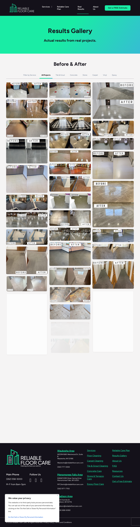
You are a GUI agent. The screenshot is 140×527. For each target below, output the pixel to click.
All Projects (45, 79)
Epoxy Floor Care (95, 484)
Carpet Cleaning (95, 461)
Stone (85, 79)
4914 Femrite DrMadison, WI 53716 (64, 501)
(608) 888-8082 (63, 510)
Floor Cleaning (94, 455)
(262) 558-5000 (14, 479)
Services (46, 7)
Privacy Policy (48, 522)
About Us (95, 8)
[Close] (57, 495)
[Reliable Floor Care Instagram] (41, 480)
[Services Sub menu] (52, 6)
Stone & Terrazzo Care (95, 477)
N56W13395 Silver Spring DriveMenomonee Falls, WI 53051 (69, 479)
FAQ (114, 466)
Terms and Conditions (63, 522)
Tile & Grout (60, 79)
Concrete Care (94, 471)
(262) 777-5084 (63, 467)
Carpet (95, 79)
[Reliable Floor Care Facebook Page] (36, 480)
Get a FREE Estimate (117, 8)
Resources (117, 471)
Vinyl (105, 79)
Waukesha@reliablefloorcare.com (70, 463)
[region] (32, 508)
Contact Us (117, 476)
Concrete (73, 79)
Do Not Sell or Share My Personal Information (25, 517)
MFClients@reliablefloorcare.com (70, 484)
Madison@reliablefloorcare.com (69, 506)
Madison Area (64, 496)
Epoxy (114, 79)
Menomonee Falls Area (70, 474)
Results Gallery (119, 455)
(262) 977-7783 (63, 488)
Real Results (81, 8)
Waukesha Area (65, 450)
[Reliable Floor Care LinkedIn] (30, 480)
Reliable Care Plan (63, 8)
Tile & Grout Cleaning (97, 466)
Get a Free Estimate (122, 481)
